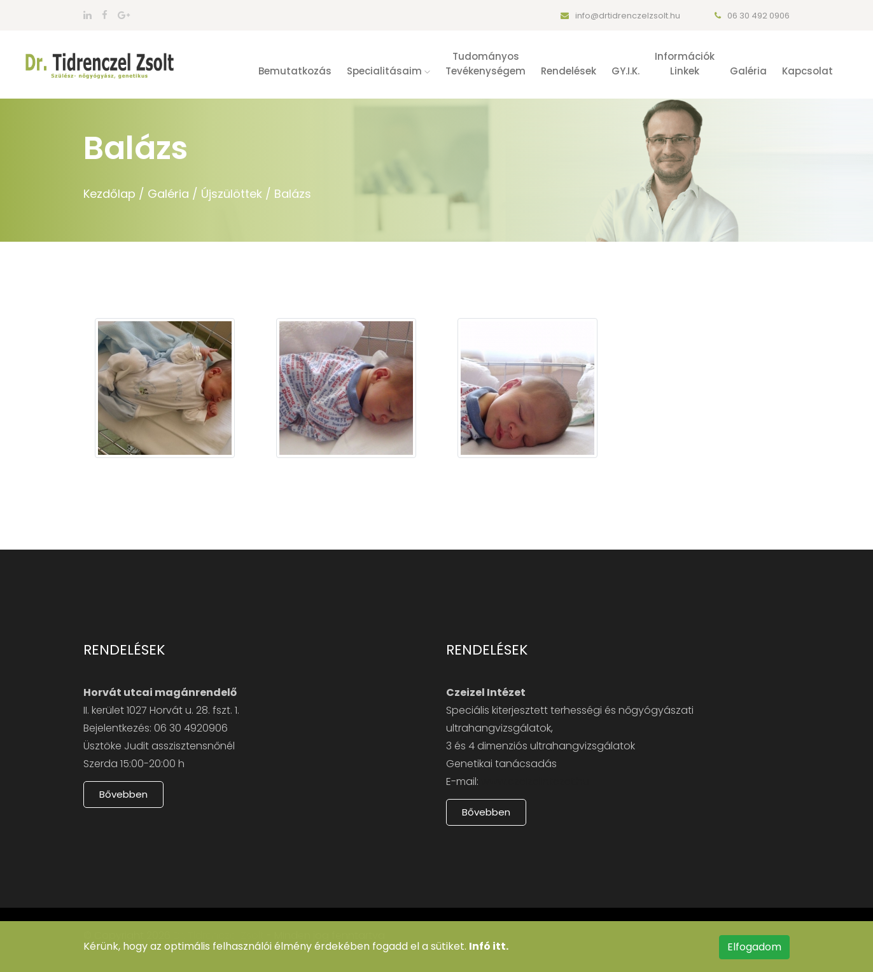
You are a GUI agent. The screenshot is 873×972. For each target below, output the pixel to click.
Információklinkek (685, 64)
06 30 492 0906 (752, 16)
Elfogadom (754, 947)
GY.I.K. (625, 71)
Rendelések (568, 71)
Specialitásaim (388, 71)
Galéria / (173, 194)
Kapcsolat (807, 71)
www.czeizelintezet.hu (535, 781)
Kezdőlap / (113, 194)
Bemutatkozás (295, 71)
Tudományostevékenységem (485, 64)
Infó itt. (488, 946)
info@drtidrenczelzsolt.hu (620, 16)
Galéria (748, 71)
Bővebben (123, 794)
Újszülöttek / (236, 194)
